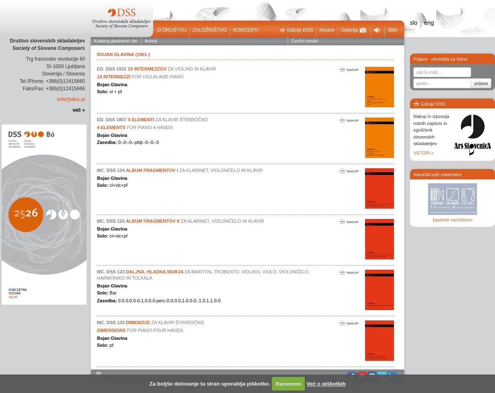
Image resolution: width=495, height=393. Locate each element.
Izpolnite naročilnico (453, 219)
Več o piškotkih (326, 384)
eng (429, 22)
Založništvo (210, 30)
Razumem (288, 384)
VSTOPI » (423, 153)
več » (79, 110)
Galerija (353, 30)
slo (413, 22)
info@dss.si (71, 99)
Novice (327, 30)
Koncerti (246, 30)
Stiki (392, 30)
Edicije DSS (296, 30)
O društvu (171, 30)
